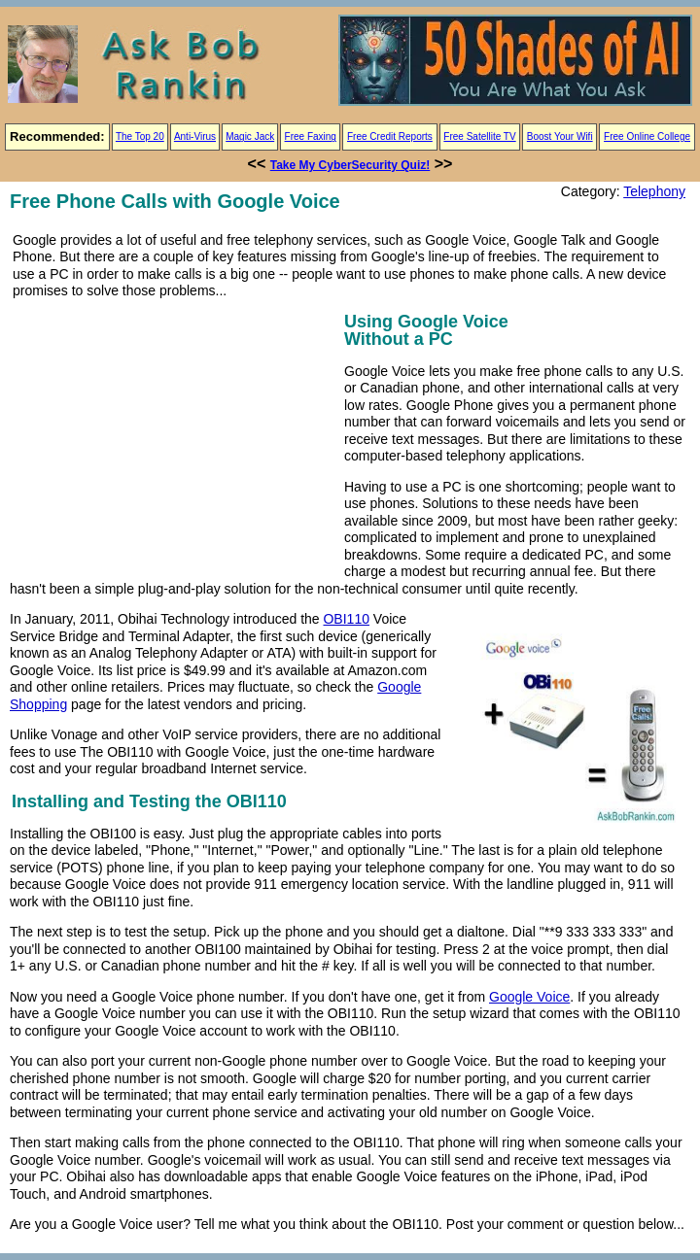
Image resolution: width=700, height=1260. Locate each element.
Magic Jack (250, 136)
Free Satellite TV (479, 136)
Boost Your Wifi (560, 136)
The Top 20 (140, 136)
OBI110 (345, 619)
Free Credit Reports (390, 136)
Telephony (654, 191)
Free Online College (647, 136)
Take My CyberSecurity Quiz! (350, 165)
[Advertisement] (173, 444)
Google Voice (529, 997)
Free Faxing (310, 136)
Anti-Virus (195, 136)
